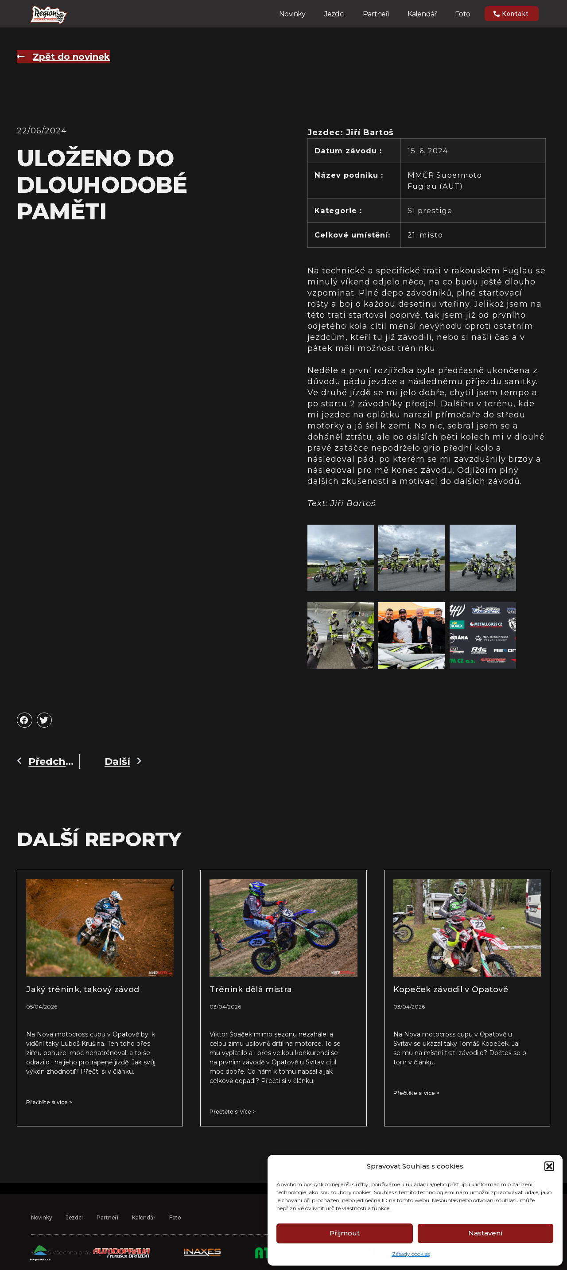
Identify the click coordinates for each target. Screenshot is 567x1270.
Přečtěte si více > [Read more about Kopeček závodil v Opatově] (416, 1093)
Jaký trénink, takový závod (82, 989)
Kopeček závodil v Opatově (451, 989)
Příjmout (345, 1233)
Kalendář (422, 14)
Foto (462, 14)
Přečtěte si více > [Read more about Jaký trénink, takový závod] (49, 1102)
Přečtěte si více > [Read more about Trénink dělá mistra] (233, 1111)
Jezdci (334, 14)
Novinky (292, 14)
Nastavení (485, 1233)
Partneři (376, 14)
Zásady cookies (411, 1254)
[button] (549, 1166)
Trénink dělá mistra (251, 989)
